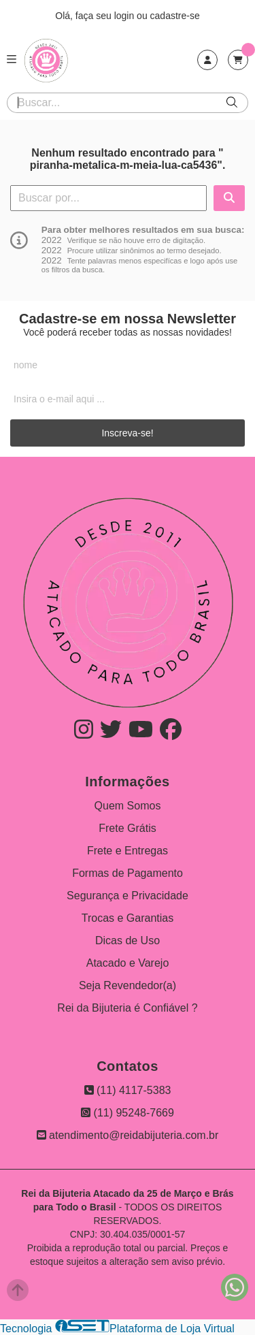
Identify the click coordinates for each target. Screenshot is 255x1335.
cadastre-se (175, 15)
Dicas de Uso (127, 940)
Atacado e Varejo (127, 963)
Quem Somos (128, 805)
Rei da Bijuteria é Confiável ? (127, 1008)
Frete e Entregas (127, 850)
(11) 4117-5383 (127, 1090)
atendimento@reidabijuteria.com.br (128, 1135)
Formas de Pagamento (127, 873)
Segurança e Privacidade (127, 895)
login (125, 15)
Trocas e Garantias (127, 918)
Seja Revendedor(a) (127, 985)
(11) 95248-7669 (127, 1113)
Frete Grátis (127, 828)
